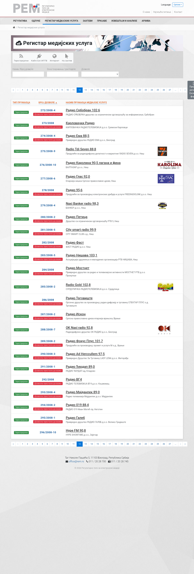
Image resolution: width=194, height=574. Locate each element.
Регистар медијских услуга (61, 21)
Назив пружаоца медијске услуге (86, 102)
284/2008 (48, 269)
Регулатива (20, 21)
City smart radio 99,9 (81, 229)
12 (80, 90)
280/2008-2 (47, 217)
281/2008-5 (47, 229)
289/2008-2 (47, 341)
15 (98, 90)
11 (74, 90)
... (175, 90)
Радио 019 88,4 (77, 405)
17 (110, 90)
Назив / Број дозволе (23, 69)
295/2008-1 (47, 417)
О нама (146, 12)
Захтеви (87, 21)
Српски (177, 5)
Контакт (178, 12)
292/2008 (48, 379)
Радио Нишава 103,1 (81, 255)
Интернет (54, 58)
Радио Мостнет (77, 268)
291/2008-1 (47, 366)
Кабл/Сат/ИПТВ (39, 58)
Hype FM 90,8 (76, 430)
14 (92, 90)
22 (140, 90)
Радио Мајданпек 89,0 (83, 392)
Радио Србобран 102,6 (83, 110)
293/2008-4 (47, 392)
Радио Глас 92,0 (78, 176)
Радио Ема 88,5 (77, 136)
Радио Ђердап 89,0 (80, 366)
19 (122, 90)
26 (164, 90)
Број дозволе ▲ (48, 102)
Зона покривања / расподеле (61, 69)
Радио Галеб (75, 418)
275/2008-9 (47, 151)
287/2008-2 (47, 314)
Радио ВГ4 (74, 379)
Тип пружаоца (21, 102)
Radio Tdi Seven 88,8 (81, 149)
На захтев (67, 58)
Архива (146, 21)
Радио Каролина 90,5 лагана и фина (93, 163)
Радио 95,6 (74, 190)
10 (68, 90)
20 (128, 90)
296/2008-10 (48, 432)
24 (152, 90)
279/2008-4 (47, 205)
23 (146, 90)
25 (158, 90)
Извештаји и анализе (124, 21)
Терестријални (21, 58)
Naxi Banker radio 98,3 (82, 203)
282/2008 (48, 242)
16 (104, 90)
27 (170, 90)
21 (134, 90)
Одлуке (36, 21)
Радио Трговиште (79, 298)
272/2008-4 (47, 110)
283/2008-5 (47, 255)
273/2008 (48, 123)
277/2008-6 (47, 178)
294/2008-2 (47, 405)
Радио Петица (76, 217)
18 (116, 90)
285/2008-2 (47, 286)
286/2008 (48, 299)
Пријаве (102, 21)
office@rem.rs (76, 461)
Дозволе (85, 69)
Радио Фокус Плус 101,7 (84, 341)
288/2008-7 (47, 329)
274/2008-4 (47, 135)
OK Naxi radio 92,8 (79, 327)
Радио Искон (76, 314)
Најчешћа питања (162, 12)
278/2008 (48, 190)
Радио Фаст (75, 242)
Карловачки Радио (80, 123)
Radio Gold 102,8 (78, 285)
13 (86, 90)
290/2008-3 (47, 353)
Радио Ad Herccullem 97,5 (85, 354)
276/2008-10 (48, 164)
